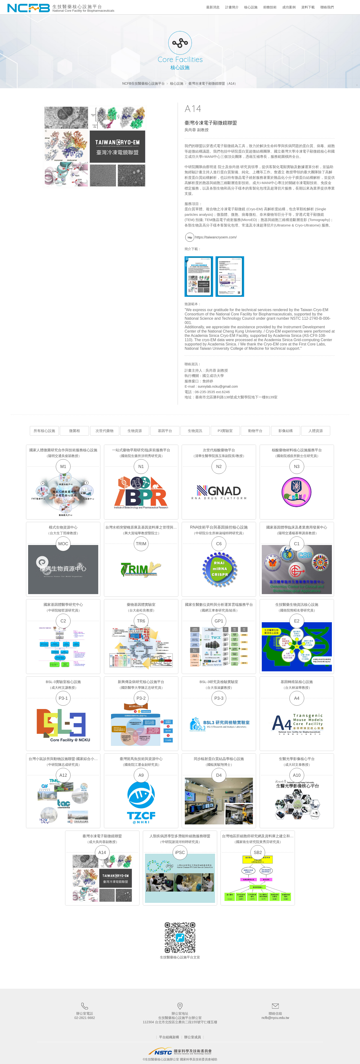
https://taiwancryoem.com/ (216, 237)
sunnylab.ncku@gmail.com (218, 386)
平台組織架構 (169, 1037)
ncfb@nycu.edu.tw (275, 1018)
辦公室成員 (192, 1037)
